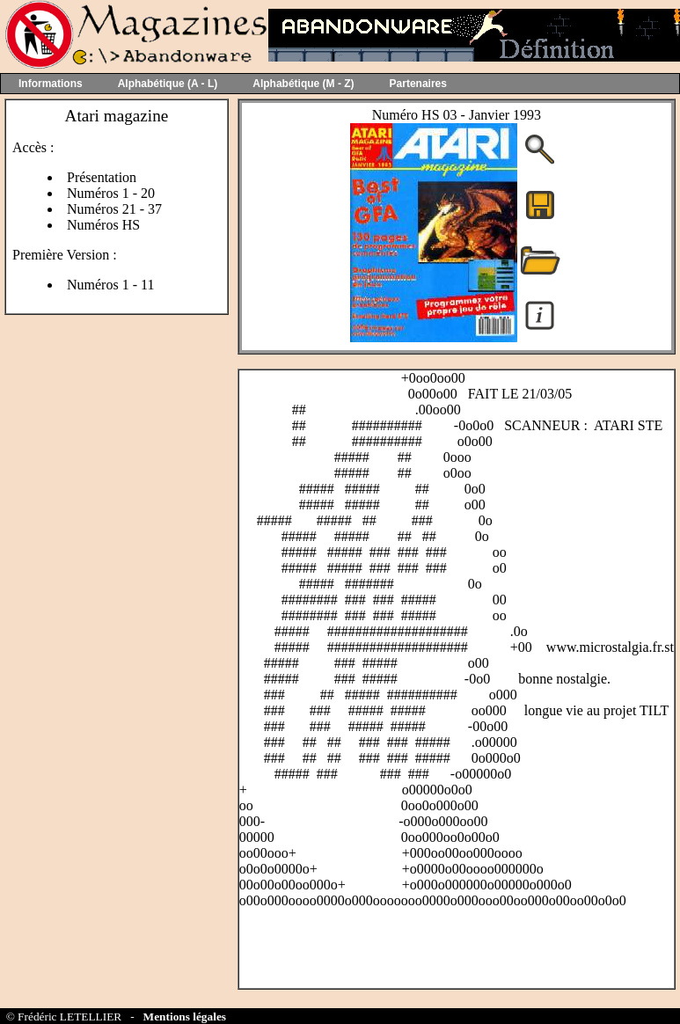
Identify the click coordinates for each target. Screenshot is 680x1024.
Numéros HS (103, 224)
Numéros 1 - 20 (111, 193)
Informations (50, 83)
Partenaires (418, 83)
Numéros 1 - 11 (110, 284)
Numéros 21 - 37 (114, 208)
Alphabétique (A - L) (168, 83)
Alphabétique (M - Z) (303, 83)
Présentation (101, 177)
